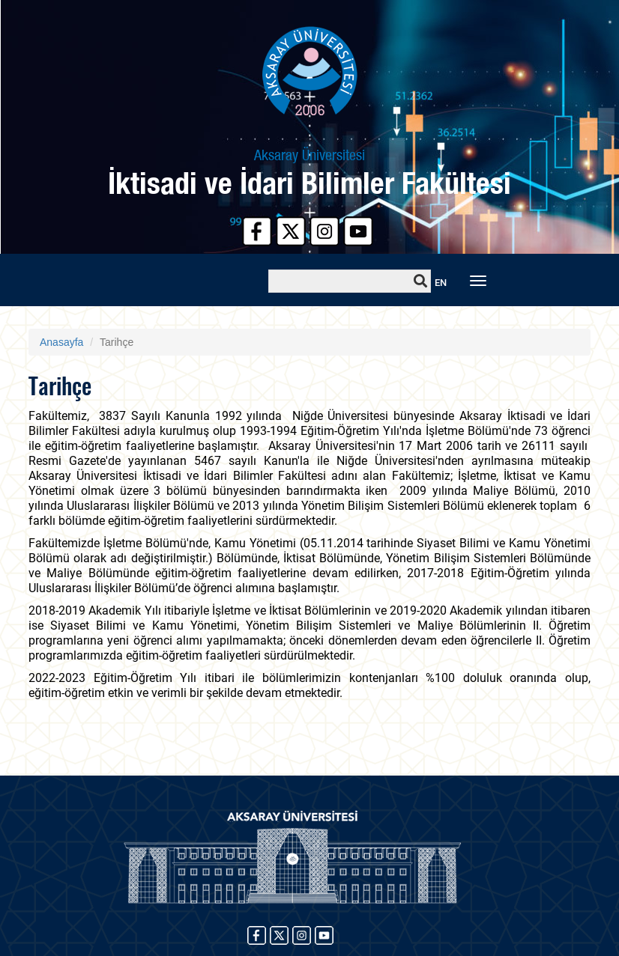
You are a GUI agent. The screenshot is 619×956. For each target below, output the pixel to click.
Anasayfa (61, 342)
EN (441, 282)
